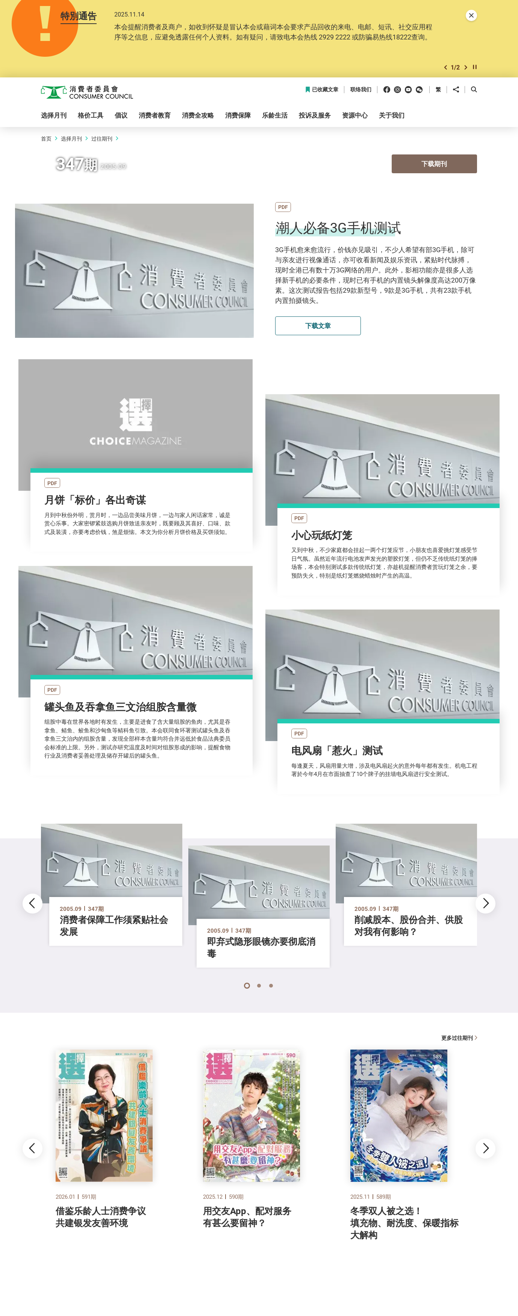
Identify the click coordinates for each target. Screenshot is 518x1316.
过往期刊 (101, 138)
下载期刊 (434, 164)
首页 (46, 138)
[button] (445, 67)
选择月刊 (71, 138)
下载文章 (318, 325)
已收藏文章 (321, 89)
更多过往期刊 (459, 1037)
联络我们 (360, 89)
